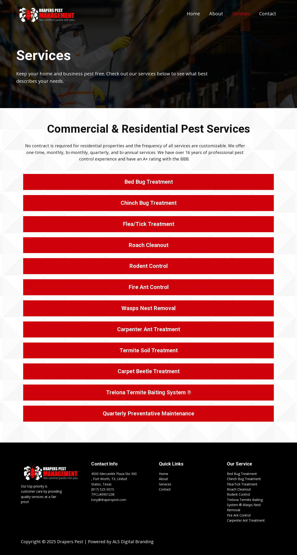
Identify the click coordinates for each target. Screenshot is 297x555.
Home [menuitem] (193, 13)
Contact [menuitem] (267, 13)
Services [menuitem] (241, 13)
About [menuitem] (216, 13)
